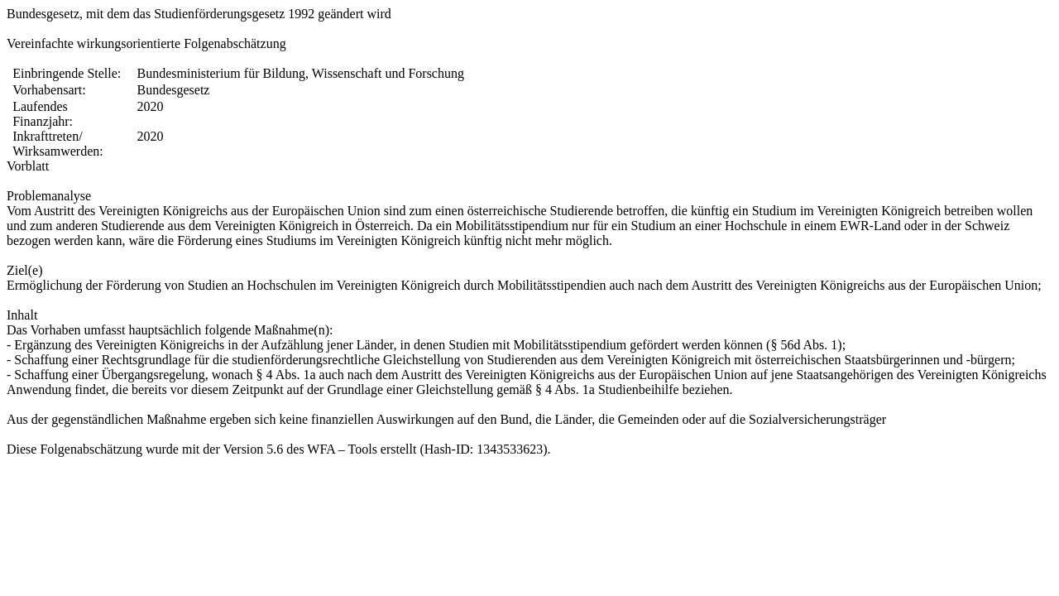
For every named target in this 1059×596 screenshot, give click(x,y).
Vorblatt (28, 166)
